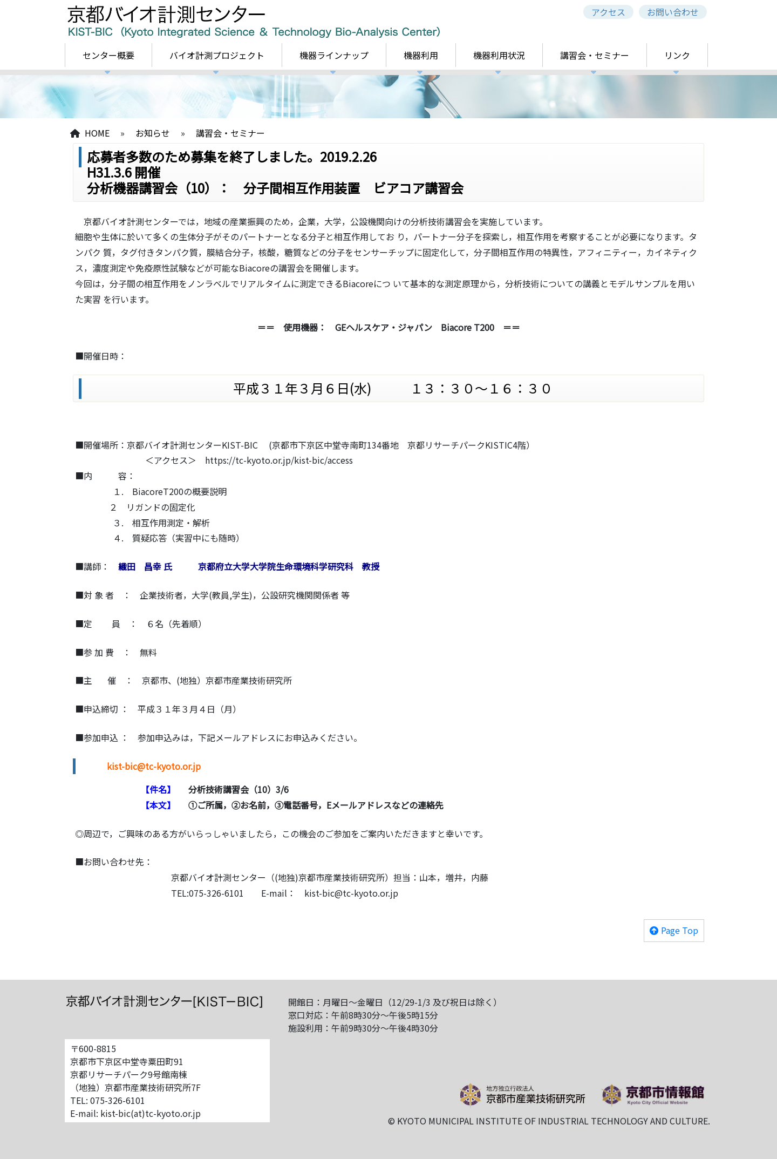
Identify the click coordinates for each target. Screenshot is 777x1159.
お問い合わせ (673, 11)
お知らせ (152, 132)
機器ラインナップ (334, 55)
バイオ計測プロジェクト (216, 55)
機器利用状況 (499, 55)
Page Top (679, 930)
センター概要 (108, 55)
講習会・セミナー (594, 55)
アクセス (608, 11)
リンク (677, 55)
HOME (97, 132)
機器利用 (421, 55)
